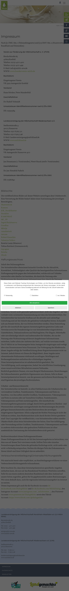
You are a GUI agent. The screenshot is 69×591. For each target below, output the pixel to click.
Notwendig (8, 295)
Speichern (51, 307)
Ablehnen (18, 307)
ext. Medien (60, 295)
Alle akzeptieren (34, 303)
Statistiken (34, 295)
